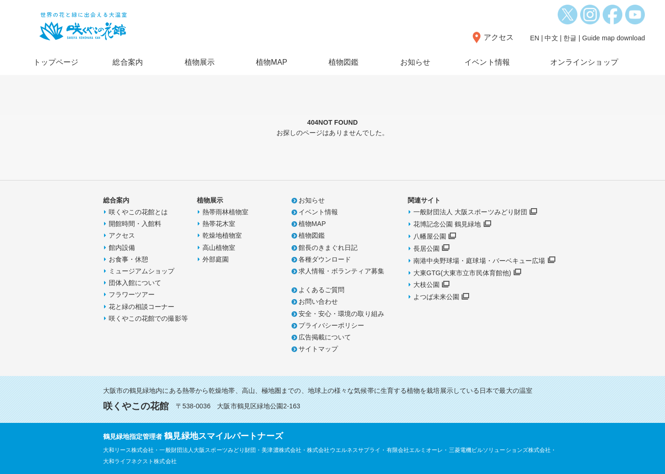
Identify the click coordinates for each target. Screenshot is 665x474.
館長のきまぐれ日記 (328, 247)
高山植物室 (219, 247)
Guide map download (613, 38)
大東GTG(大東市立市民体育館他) (462, 273)
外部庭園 (215, 259)
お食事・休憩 (129, 259)
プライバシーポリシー (332, 325)
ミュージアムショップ (142, 271)
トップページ (56, 62)
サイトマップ (318, 349)
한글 (569, 38)
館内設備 (122, 247)
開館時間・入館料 (135, 223)
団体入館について (135, 282)
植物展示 (200, 62)
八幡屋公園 (430, 236)
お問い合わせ (318, 301)
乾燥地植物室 (222, 235)
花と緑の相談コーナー (142, 306)
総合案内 (127, 62)
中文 (551, 38)
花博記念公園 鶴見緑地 (447, 224)
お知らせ (415, 62)
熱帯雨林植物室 (225, 212)
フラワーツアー (132, 294)
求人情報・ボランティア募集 (341, 271)
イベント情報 (487, 62)
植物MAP (271, 62)
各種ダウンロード (325, 259)
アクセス (499, 37)
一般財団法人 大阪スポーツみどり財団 (470, 212)
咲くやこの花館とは (138, 212)
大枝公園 (426, 284)
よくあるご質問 (322, 289)
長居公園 (426, 248)
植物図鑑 (344, 62)
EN (534, 38)
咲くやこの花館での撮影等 (148, 318)
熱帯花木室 (219, 223)
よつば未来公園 (436, 297)
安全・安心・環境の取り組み (341, 313)
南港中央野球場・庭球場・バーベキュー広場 (479, 260)
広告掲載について (325, 337)
